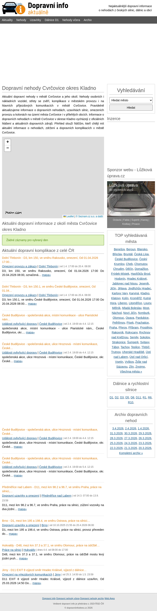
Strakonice (119, 342)
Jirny (58, 574)
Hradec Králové (137, 278)
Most (146, 308)
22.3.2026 (116, 448)
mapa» (46, 275)
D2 (117, 397)
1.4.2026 (143, 428)
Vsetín (119, 361)
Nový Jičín (130, 312)
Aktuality (7, 20)
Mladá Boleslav (131, 308)
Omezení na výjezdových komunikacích (27, 574)
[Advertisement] (78, 53)
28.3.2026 (116, 438)
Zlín (131, 366)
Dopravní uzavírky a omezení (20, 495)
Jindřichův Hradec (139, 288)
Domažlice (141, 268)
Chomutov (140, 264)
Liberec (122, 303)
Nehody (21, 20)
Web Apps (109, 598)
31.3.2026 (116, 433)
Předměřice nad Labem (57, 495)
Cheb (129, 264)
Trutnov (116, 352)
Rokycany (131, 332)
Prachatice (142, 322)
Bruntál (127, 254)
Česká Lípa (141, 254)
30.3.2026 (130, 433)
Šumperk (133, 342)
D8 (132, 397)
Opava (130, 317)
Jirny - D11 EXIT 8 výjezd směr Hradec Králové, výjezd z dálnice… (44, 570)
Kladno (144, 293)
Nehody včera (71, 20)
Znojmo (140, 366)
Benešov (119, 249)
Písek (130, 322)
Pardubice (142, 317)
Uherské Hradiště (133, 352)
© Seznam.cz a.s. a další (89, 216)
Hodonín (119, 278)
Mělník (116, 308)
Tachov (125, 347)
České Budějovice (50, 323)
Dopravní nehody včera (68, 598)
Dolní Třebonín (48, 266)
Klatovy (115, 298)
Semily (134, 337)
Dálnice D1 (52, 20)
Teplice (135, 347)
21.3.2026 (130, 448)
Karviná (134, 293)
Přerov (123, 327)
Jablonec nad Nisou (124, 283)
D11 (138, 397)
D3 (122, 397)
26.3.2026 (145, 438)
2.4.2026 (130, 428)
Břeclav (117, 254)
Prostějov (146, 327)
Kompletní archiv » (131, 453)
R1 (144, 397)
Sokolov (145, 337)
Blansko (142, 249)
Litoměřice (135, 303)
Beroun (131, 249)
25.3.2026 (116, 443)
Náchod (117, 312)
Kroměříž (136, 298)
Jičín (113, 288)
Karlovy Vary (120, 293)
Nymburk (143, 312)
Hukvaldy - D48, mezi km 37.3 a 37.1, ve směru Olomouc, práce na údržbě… (51, 545)
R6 (150, 397)
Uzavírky (35, 20)
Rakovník (117, 332)
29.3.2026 (145, 433)
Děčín (129, 268)
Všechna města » (131, 371)
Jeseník (144, 283)
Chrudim (118, 268)
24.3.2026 (130, 443)
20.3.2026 (145, 448)
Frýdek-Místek (120, 273)
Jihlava (122, 288)
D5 (127, 397)
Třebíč (145, 347)
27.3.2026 (130, 438)
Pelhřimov (118, 322)
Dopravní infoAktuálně (13, 6)
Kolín (125, 298)
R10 (130, 402)
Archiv (88, 20)
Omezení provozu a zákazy (19, 266)
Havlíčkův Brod (140, 273)
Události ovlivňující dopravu (19, 323)
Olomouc (118, 317)
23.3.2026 (145, 443)
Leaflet (68, 216)
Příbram (133, 327)
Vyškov (129, 361)
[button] (7, 142)
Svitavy (144, 342)
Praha (113, 327)
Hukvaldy (30, 549)
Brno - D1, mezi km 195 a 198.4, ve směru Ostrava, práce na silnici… (46, 520)
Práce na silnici (11, 549)
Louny (147, 303)
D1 (111, 397)
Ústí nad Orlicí (138, 356)
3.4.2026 (117, 428)
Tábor (115, 347)
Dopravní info (49, 598)
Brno (45, 525)
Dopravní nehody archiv (92, 598)
